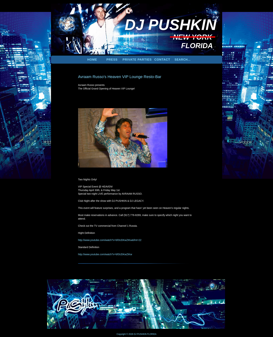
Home (92, 59)
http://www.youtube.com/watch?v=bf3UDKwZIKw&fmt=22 (110, 240)
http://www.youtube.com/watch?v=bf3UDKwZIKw (105, 254)
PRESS (112, 59)
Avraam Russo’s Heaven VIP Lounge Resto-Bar (119, 76)
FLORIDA (151, 334)
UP (210, 285)
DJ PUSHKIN (140, 334)
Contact (162, 59)
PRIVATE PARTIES (137, 59)
